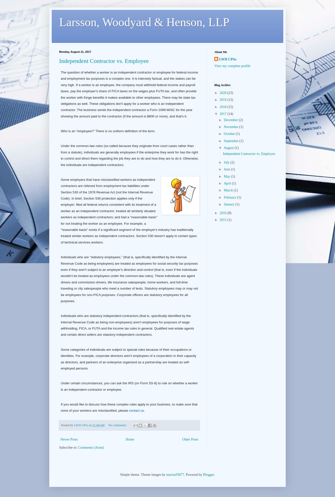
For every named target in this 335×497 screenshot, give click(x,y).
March (229, 190)
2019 (224, 100)
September (231, 141)
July (227, 162)
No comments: (117, 425)
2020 (224, 93)
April (228, 183)
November (231, 127)
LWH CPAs (227, 59)
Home (130, 439)
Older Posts (190, 439)
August (229, 148)
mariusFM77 (175, 475)
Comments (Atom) (91, 447)
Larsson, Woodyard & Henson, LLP (144, 22)
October (230, 134)
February (230, 197)
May (227, 176)
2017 (224, 114)
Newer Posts (69, 439)
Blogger (208, 475)
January (229, 204)
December (231, 120)
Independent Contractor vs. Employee (104, 61)
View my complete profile (232, 66)
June (227, 169)
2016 (224, 213)
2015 (224, 220)
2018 (224, 107)
